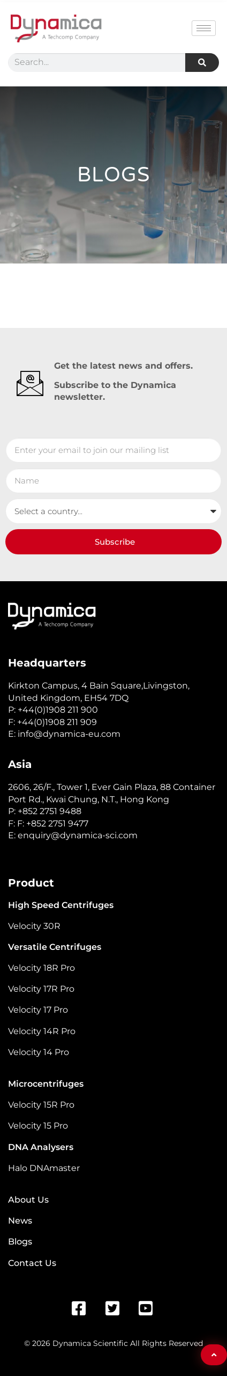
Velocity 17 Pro (38, 1010)
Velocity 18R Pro (41, 968)
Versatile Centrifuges (54, 947)
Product (31, 882)
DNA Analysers (40, 1147)
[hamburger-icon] (204, 28)
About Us (28, 1200)
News (20, 1221)
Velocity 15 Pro (38, 1126)
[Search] (202, 62)
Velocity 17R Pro (41, 989)
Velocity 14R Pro (41, 1031)
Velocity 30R (34, 926)
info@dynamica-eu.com (69, 734)
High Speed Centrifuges (60, 905)
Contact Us (32, 1263)
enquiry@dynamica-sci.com (78, 835)
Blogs (20, 1241)
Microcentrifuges (46, 1084)
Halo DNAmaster (44, 1168)
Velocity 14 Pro (38, 1052)
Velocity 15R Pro (41, 1105)
